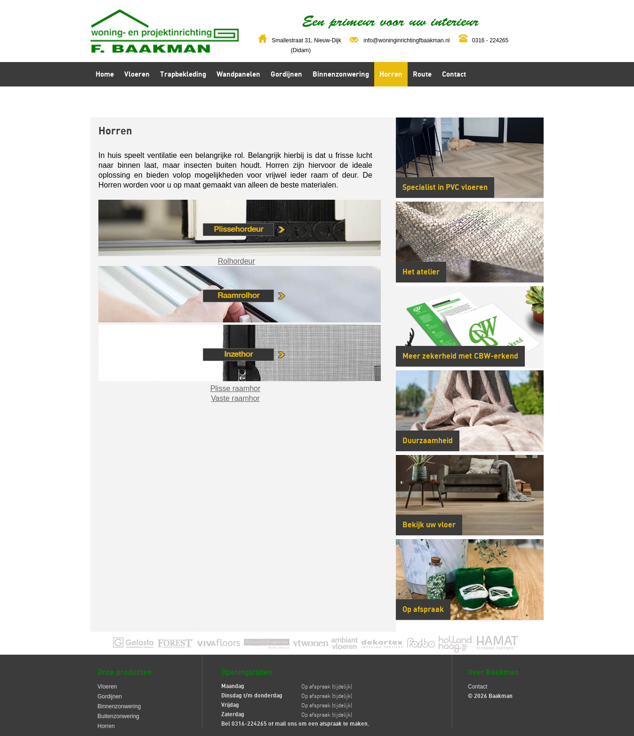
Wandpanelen (238, 74)
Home (105, 74)
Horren (390, 74)
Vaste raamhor (235, 398)
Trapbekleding (183, 74)
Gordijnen (286, 74)
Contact (454, 74)
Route (422, 74)
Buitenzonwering (118, 716)
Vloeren (137, 74)
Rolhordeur (236, 261)
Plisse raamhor (235, 388)
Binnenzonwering (341, 74)
